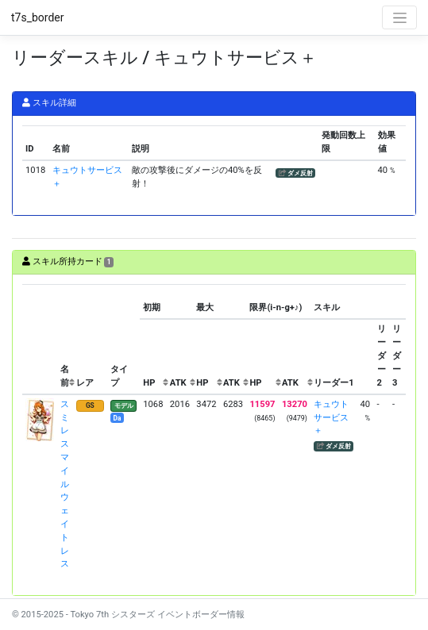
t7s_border (37, 17)
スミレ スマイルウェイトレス (64, 484)
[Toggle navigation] (399, 17)
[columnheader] (39, 339)
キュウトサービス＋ (331, 417)
